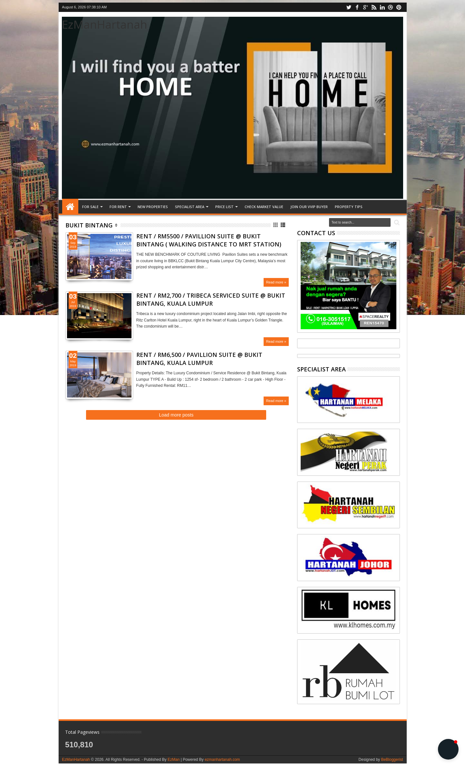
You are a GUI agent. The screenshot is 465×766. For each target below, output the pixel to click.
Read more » (276, 282)
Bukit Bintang (88, 225)
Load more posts (176, 414)
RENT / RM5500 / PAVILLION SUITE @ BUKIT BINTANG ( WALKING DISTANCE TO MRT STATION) (208, 240)
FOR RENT (118, 206)
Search (396, 222)
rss (374, 7)
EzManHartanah (104, 24)
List (283, 225)
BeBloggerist (392, 759)
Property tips (349, 206)
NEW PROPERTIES (153, 206)
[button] (448, 749)
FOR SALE (90, 206)
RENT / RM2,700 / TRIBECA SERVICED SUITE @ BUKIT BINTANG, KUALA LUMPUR (210, 299)
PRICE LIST (224, 206)
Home (70, 207)
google (365, 7)
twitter (348, 7)
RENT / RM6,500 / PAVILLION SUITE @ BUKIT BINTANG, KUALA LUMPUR (199, 359)
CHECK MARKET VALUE (264, 206)
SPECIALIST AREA (189, 206)
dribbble (390, 7)
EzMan (173, 759)
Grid (276, 225)
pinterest (399, 7)
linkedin (382, 7)
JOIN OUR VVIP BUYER (309, 206)
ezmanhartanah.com (222, 759)
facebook (357, 7)
